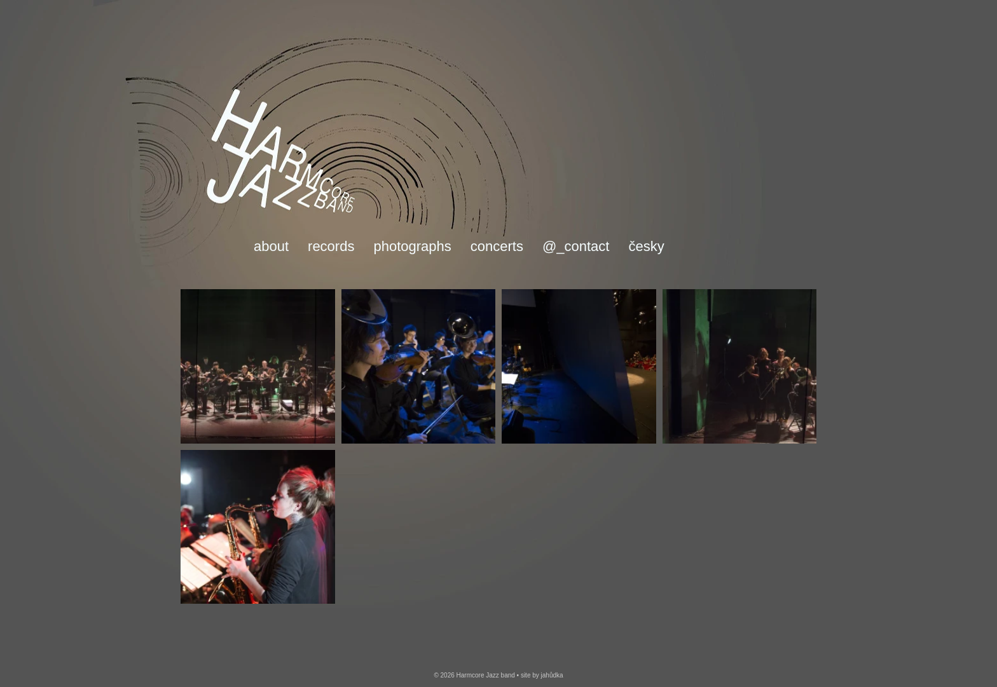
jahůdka (552, 675)
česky (646, 246)
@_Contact (576, 246)
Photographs (412, 246)
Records (331, 246)
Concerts (497, 246)
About (271, 246)
